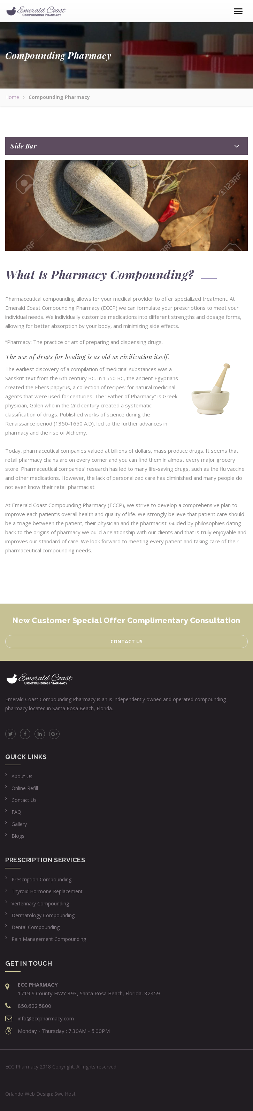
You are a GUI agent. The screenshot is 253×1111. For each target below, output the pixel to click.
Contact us (126, 641)
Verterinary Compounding (40, 903)
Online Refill (25, 788)
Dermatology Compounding (43, 915)
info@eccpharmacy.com (46, 1018)
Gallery (19, 824)
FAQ (16, 812)
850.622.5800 (34, 1005)
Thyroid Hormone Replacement (47, 891)
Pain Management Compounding (49, 939)
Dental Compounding (36, 927)
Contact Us (24, 800)
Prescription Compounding (41, 879)
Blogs (18, 836)
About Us (22, 776)
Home (12, 97)
